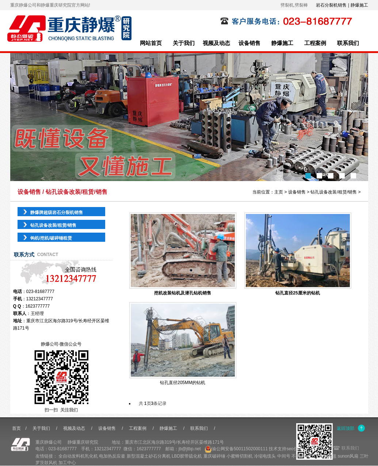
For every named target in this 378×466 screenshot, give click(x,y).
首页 (16, 428)
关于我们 (184, 43)
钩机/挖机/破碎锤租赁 (51, 238)
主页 (278, 192)
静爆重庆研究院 (83, 442)
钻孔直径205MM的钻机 (182, 382)
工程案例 (315, 43)
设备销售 (249, 43)
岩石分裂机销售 (331, 5)
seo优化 (294, 448)
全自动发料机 (71, 456)
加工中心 (67, 462)
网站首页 (151, 43)
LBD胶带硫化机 (187, 456)
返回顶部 (345, 428)
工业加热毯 (325, 456)
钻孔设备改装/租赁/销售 (333, 192)
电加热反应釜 (112, 456)
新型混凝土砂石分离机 (149, 456)
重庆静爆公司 (48, 442)
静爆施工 (359, 5)
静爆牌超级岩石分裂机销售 (56, 212)
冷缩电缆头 (265, 456)
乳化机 (91, 456)
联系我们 (348, 43)
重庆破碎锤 (214, 456)
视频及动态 (216, 43)
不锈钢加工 (302, 456)
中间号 (283, 456)
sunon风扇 (348, 456)
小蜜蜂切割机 (239, 456)
